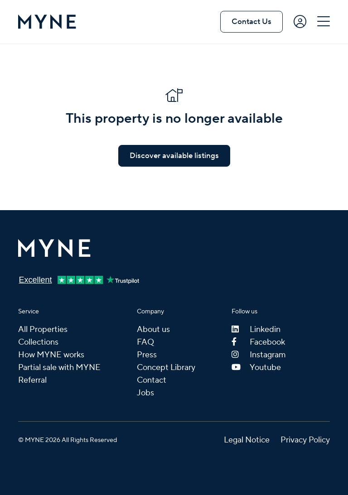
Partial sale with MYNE (59, 367)
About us (153, 329)
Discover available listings (174, 156)
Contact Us (251, 22)
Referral (32, 380)
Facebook (258, 342)
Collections (38, 342)
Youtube (256, 367)
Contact (151, 380)
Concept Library (166, 367)
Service (28, 312)
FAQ (145, 342)
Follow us (244, 312)
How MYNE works (51, 355)
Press (147, 355)
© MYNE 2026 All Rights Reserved (67, 440)
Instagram (259, 355)
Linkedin (256, 329)
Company (150, 312)
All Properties (43, 329)
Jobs (145, 393)
